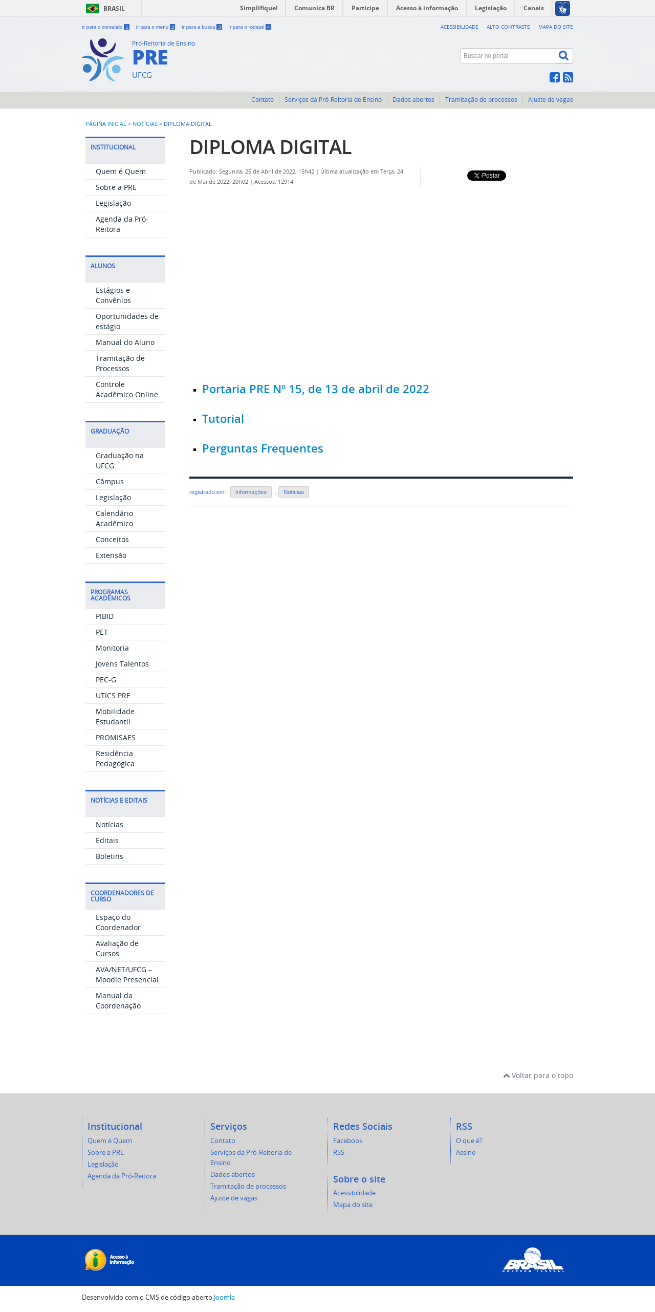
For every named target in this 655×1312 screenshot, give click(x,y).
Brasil (114, 8)
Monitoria (112, 648)
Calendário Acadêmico (114, 518)
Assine (465, 1152)
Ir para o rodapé (249, 27)
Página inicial (105, 123)
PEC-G (106, 679)
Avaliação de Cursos (117, 948)
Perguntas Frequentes (262, 448)
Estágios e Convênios (113, 295)
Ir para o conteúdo (106, 27)
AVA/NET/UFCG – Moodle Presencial (127, 974)
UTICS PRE (113, 695)
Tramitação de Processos (120, 363)
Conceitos (112, 539)
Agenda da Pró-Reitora (122, 1176)
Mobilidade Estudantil (115, 716)
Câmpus (110, 481)
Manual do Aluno (125, 342)
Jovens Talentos (122, 664)
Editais (107, 840)
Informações (251, 492)
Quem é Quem (121, 171)
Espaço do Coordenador (118, 922)
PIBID (105, 616)
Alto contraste (508, 26)
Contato (262, 99)
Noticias (293, 492)
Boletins (109, 856)
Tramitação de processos (481, 99)
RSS (338, 1152)
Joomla (224, 1297)
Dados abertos (413, 99)
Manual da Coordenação (118, 1000)
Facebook (348, 1140)
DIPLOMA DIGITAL (270, 147)
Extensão (111, 555)
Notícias (145, 123)
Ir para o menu (156, 27)
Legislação (113, 203)
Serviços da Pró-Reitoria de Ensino (333, 99)
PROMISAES (116, 737)
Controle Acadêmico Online (127, 389)
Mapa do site (555, 26)
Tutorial (223, 418)
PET (102, 632)
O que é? (469, 1140)
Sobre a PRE (116, 187)
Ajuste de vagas (550, 99)
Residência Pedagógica (115, 758)
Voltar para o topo (538, 1075)
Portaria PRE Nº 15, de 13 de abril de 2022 (315, 389)
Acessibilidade (459, 26)
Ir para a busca (202, 27)
